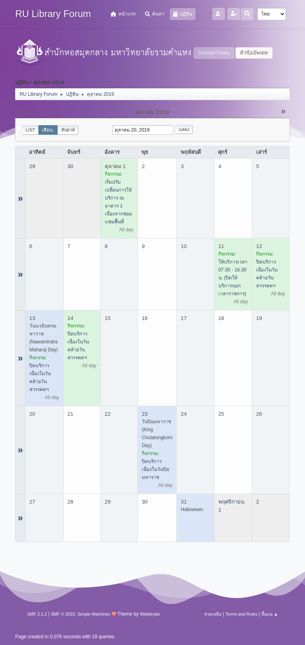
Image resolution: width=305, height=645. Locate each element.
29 (32, 166)
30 (70, 166)
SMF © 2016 (63, 614)
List (30, 130)
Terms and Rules (241, 614)
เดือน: (48, 130)
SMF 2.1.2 (37, 614)
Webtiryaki (150, 614)
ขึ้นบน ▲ (269, 614)
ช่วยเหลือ (212, 614)
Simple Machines (93, 614)
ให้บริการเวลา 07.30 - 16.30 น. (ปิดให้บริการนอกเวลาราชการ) (232, 277)
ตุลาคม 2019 (152, 112)
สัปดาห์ (68, 130)
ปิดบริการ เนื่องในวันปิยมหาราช (155, 469)
